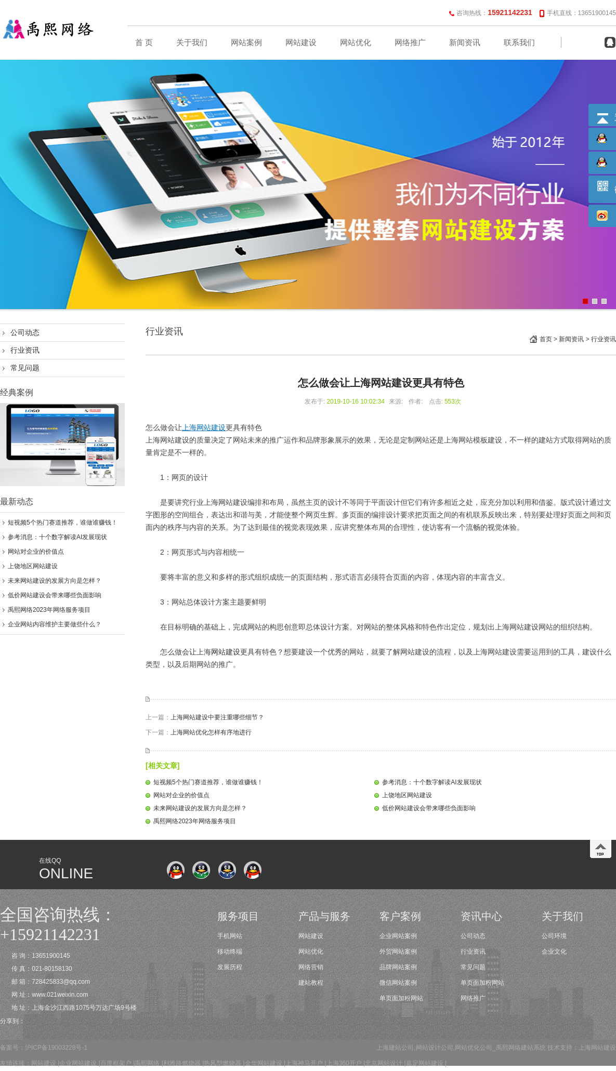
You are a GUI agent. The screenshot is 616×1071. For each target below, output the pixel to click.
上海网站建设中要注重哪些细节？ (217, 717)
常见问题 (25, 368)
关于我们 (191, 42)
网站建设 (301, 42)
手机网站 (229, 936)
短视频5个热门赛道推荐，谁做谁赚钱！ (62, 522)
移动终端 (229, 951)
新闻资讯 (464, 42)
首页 (546, 339)
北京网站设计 (383, 1063)
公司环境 (554, 936)
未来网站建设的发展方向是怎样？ (54, 580)
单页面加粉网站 (401, 998)
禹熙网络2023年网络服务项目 (49, 609)
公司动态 (25, 332)
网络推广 (410, 42)
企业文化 (554, 951)
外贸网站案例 (398, 951)
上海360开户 (344, 1063)
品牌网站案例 (398, 967)
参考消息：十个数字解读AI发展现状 (57, 537)
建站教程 (310, 982)
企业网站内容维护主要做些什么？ (54, 624)
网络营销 (310, 967)
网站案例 (246, 42)
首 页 (144, 42)
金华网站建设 (263, 1063)
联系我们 (519, 42)
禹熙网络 (147, 1063)
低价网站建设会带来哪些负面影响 (54, 595)
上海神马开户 (304, 1063)
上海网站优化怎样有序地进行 (211, 732)
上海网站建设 (597, 1047)
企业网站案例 (398, 936)
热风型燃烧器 (222, 1063)
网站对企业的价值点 (36, 551)
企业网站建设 (78, 1063)
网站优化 (355, 42)
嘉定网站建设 (424, 1063)
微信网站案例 (398, 982)
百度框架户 (116, 1063)
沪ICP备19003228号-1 (56, 1047)
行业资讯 (25, 350)
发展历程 (229, 967)
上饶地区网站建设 (33, 566)
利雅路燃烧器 (182, 1063)
